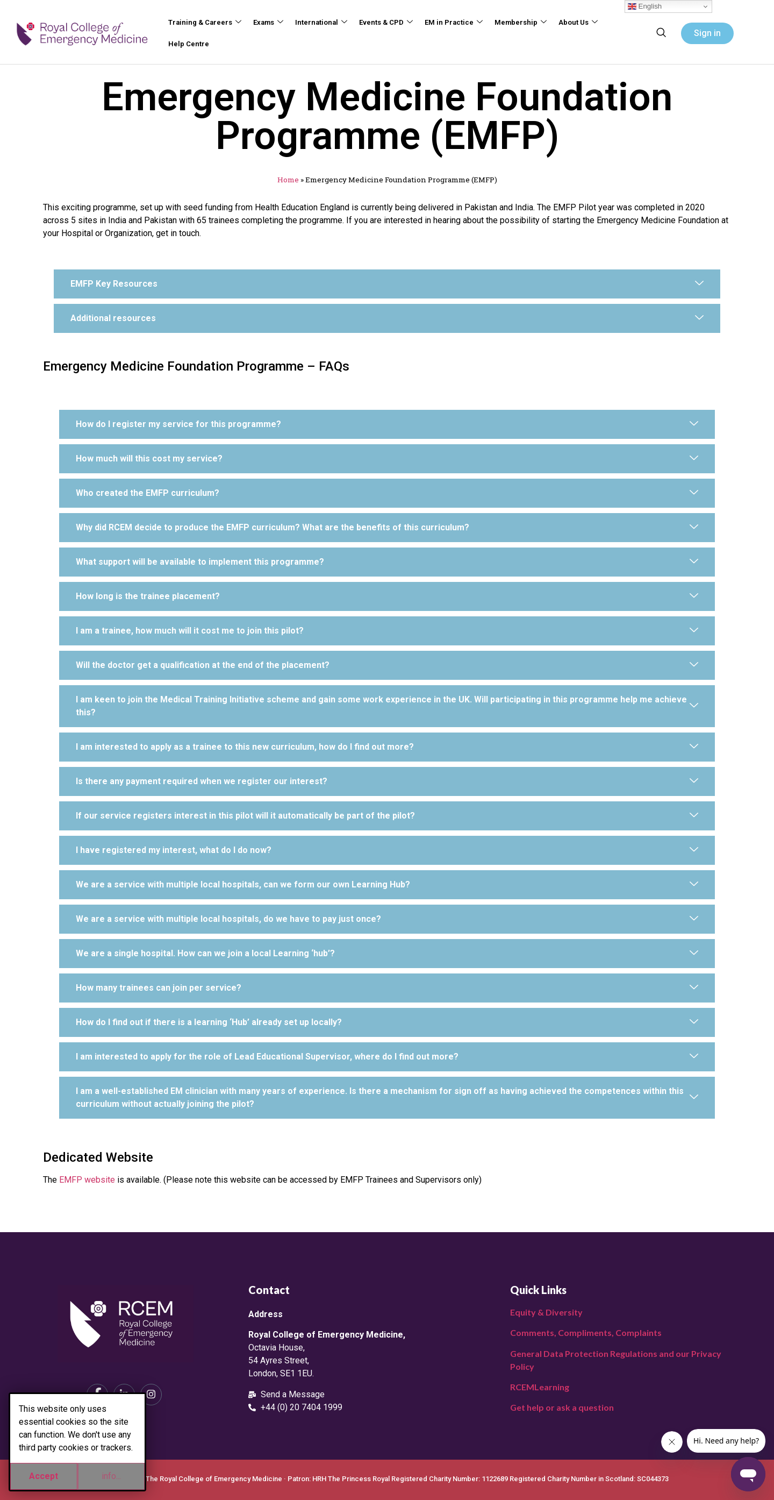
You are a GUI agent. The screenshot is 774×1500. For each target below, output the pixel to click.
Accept (43, 1476)
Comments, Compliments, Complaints (586, 1332)
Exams (267, 22)
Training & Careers (204, 22)
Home (288, 179)
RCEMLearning (539, 1387)
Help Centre (188, 44)
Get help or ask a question (562, 1407)
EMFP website (87, 1180)
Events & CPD (383, 22)
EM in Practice (450, 22)
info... (111, 1476)
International (319, 22)
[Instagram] (151, 1394)
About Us (573, 22)
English (645, 6)
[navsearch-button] (661, 33)
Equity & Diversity (546, 1312)
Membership (516, 22)
